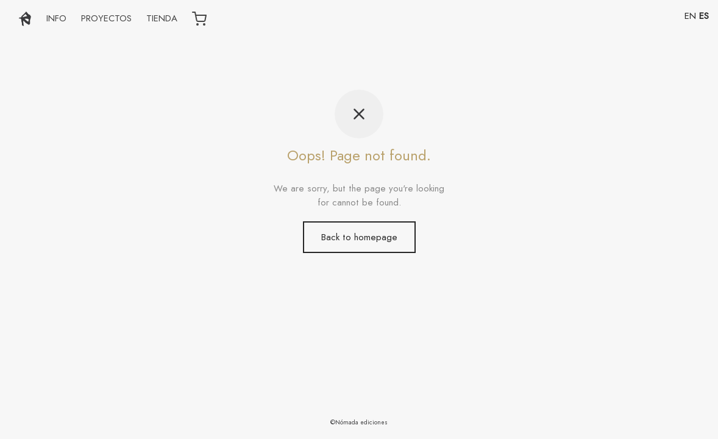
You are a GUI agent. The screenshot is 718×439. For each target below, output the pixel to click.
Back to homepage (359, 237)
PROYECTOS (106, 18)
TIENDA (161, 18)
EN (690, 16)
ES (704, 16)
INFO (56, 18)
